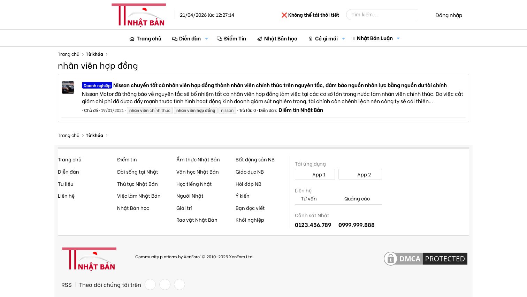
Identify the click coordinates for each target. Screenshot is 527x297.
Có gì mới (326, 38)
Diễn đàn (190, 38)
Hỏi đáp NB (248, 183)
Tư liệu (65, 183)
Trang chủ (149, 38)
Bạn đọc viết (250, 207)
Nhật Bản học (280, 38)
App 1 (315, 174)
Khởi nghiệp (250, 219)
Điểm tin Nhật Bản (300, 109)
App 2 (360, 174)
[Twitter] (164, 284)
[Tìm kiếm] (387, 14)
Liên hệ (66, 195)
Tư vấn (306, 198)
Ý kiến (243, 195)
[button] (206, 38)
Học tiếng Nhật (194, 183)
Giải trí (184, 207)
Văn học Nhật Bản (197, 171)
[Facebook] (150, 284)
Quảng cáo (354, 198)
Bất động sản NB (255, 159)
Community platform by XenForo (194, 256)
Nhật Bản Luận (375, 37)
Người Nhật (190, 195)
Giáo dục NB (250, 171)
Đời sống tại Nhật (137, 171)
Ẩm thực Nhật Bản (198, 159)
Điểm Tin (235, 38)
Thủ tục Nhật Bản (137, 183)
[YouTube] (179, 284)
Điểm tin (127, 159)
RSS (66, 284)
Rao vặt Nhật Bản (196, 219)
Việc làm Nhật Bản (139, 195)
